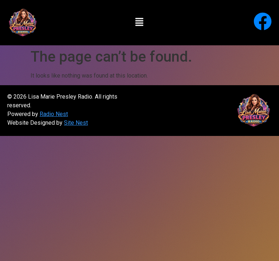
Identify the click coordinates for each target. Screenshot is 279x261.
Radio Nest (54, 114)
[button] (139, 22)
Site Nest (76, 122)
